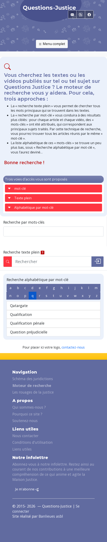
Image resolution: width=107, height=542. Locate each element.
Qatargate (19, 305)
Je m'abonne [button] (27, 489)
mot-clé (17, 188)
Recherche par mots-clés (23, 222)
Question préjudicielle (28, 332)
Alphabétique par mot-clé (31, 207)
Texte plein (20, 198)
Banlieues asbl (51, 516)
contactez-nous (73, 347)
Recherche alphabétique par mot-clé (37, 279)
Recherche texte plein (21, 252)
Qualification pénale (27, 323)
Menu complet (52, 44)
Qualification (21, 314)
